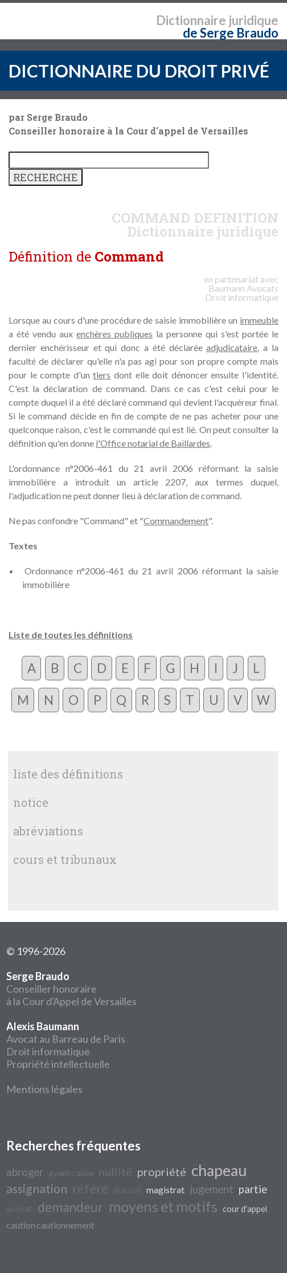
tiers (101, 374)
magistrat (165, 1189)
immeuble (259, 320)
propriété (161, 1171)
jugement (211, 1189)
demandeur (71, 1207)
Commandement (176, 520)
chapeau (219, 1170)
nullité (115, 1171)
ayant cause (70, 1172)
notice (30, 802)
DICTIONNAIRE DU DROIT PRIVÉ (139, 70)
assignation (36, 1188)
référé (90, 1188)
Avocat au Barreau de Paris (65, 1039)
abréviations (48, 830)
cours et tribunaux (65, 859)
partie (253, 1189)
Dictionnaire (191, 20)
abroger (24, 1172)
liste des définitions (68, 773)
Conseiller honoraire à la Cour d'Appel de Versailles (71, 988)
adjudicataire (231, 347)
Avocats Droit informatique (241, 293)
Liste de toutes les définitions (71, 634)
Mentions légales (44, 1089)
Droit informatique (48, 1051)
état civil (127, 1190)
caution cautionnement (50, 1224)
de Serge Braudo (230, 32)
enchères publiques (114, 333)
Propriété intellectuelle (58, 1064)
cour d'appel (245, 1209)
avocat (19, 1209)
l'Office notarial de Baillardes (153, 443)
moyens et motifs (163, 1206)
